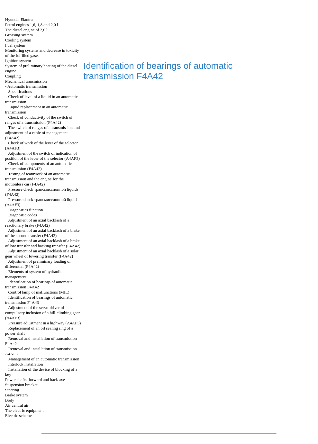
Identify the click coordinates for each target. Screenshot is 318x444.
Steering (12, 389)
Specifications (20, 91)
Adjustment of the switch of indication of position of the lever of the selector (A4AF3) (42, 156)
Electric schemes (19, 415)
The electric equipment (24, 410)
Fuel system (15, 45)
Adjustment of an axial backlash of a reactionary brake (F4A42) (37, 223)
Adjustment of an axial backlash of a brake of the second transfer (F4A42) (42, 233)
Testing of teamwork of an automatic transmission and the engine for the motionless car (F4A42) (37, 178)
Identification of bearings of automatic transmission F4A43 (39, 300)
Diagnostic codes (22, 215)
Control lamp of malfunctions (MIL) (38, 292)
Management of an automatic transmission (43, 359)
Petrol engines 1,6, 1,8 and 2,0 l (31, 24)
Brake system (16, 395)
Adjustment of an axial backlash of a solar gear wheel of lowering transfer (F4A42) (41, 253)
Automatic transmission (27, 86)
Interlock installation (25, 364)
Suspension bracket (21, 384)
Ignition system (18, 60)
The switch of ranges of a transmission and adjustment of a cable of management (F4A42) (42, 132)
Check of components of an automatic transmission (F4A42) (38, 166)
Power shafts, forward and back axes (36, 379)
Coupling (13, 76)
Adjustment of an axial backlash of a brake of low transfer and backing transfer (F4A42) (42, 243)
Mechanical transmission (26, 81)
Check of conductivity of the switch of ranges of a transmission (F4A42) (39, 120)
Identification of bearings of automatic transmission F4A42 (39, 284)
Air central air (17, 405)
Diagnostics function (25, 209)
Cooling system (18, 40)
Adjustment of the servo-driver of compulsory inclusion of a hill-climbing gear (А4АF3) (42, 312)
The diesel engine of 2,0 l (26, 29)
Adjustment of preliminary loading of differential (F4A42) (38, 264)
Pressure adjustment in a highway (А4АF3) (44, 323)
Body (9, 400)
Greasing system (19, 34)
